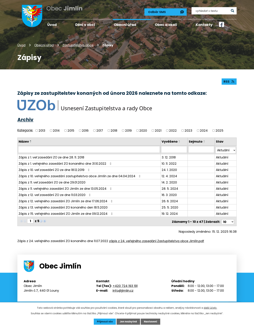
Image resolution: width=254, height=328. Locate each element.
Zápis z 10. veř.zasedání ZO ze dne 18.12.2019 (55, 168)
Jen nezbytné (128, 321)
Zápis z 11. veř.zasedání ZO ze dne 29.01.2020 (52, 181)
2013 (42, 130)
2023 (188, 130)
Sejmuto (196, 141)
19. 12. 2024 (170, 212)
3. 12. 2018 (169, 156)
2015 (71, 130)
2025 (219, 130)
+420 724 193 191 (125, 284)
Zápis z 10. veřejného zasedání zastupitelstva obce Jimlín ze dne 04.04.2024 (80, 175)
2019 (128, 130)
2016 (85, 130)
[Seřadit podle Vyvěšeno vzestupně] (180, 140)
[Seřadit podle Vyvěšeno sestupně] (180, 141)
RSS (229, 81)
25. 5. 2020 (170, 206)
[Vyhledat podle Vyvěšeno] (174, 149)
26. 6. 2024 (170, 200)
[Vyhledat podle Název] (89, 149)
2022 (173, 130)
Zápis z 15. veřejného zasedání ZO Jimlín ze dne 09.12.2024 (66, 212)
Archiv (25, 119)
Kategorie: (25, 129)
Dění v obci (85, 24)
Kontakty (204, 24)
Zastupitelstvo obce (77, 44)
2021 (158, 130)
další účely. (210, 307)
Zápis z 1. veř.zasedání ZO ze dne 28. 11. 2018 (51, 156)
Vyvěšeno (170, 141)
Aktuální (222, 156)
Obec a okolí (166, 24)
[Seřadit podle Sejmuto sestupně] (205, 141)
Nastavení (151, 321)
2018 (114, 130)
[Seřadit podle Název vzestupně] (31, 140)
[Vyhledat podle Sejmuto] (201, 149)
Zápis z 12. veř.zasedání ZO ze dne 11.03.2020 (55, 193)
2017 (99, 130)
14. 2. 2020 (169, 181)
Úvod (21, 44)
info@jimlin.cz (123, 288)
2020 (143, 130)
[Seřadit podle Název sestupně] (31, 141)
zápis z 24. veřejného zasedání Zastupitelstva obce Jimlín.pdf (156, 239)
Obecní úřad (44, 44)
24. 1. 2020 (169, 168)
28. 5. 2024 (170, 187)
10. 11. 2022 (169, 162)
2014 (56, 130)
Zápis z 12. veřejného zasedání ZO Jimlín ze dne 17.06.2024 (66, 200)
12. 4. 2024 (169, 175)
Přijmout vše (104, 321)
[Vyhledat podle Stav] (225, 149)
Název (24, 141)
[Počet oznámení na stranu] (227, 219)
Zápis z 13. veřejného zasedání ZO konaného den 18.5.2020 (63, 206)
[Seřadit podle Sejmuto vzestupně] (205, 140)
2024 (204, 130)
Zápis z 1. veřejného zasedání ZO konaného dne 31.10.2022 (66, 162)
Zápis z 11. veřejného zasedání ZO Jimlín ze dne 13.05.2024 (66, 187)
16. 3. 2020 (169, 193)
